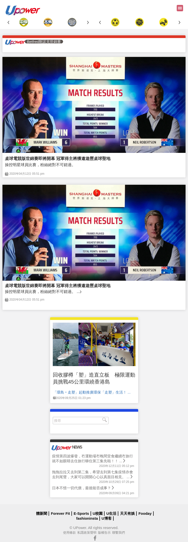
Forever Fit (60, 513)
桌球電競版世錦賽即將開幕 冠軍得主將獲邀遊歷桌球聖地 (57, 158)
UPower (79, 528)
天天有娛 (127, 513)
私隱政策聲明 (86, 532)
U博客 (107, 518)
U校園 (98, 513)
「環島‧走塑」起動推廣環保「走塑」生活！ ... (92, 392)
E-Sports (81, 513)
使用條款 (69, 532)
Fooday (144, 513)
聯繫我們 (118, 532)
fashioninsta (87, 518)
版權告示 (104, 532)
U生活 (111, 513)
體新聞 (41, 513)
